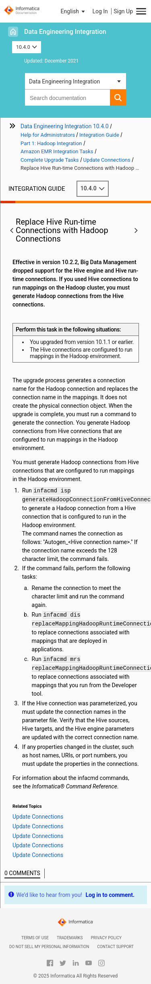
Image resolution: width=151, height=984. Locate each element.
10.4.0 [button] (26, 47)
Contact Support (115, 946)
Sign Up (123, 11)
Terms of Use (35, 938)
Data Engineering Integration (65, 31)
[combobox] (67, 98)
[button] (74, 11)
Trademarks (70, 938)
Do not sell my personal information (49, 946)
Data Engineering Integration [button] (64, 81)
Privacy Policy (106, 938)
